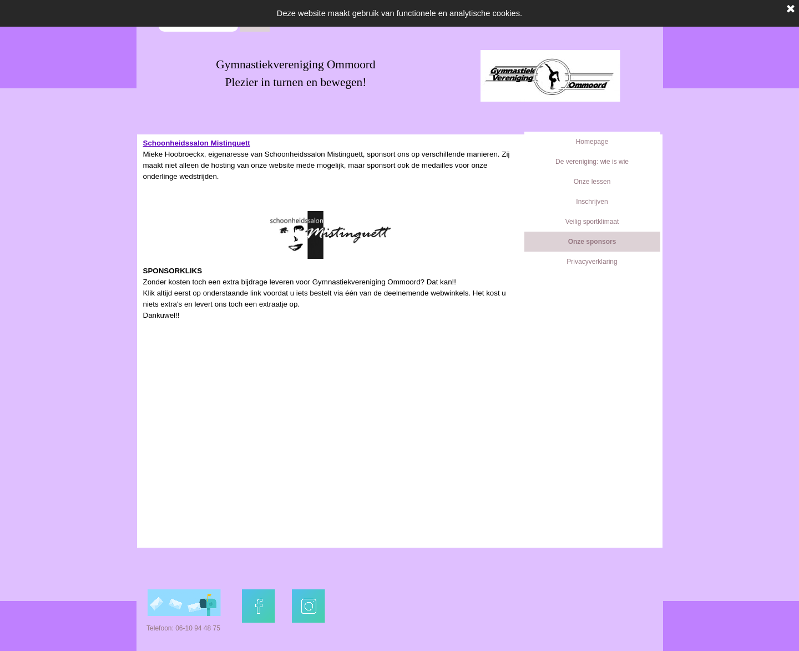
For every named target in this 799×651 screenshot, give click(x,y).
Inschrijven (592, 202)
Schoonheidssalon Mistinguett (196, 143)
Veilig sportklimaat (592, 222)
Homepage (592, 142)
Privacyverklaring (592, 262)
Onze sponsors (592, 242)
